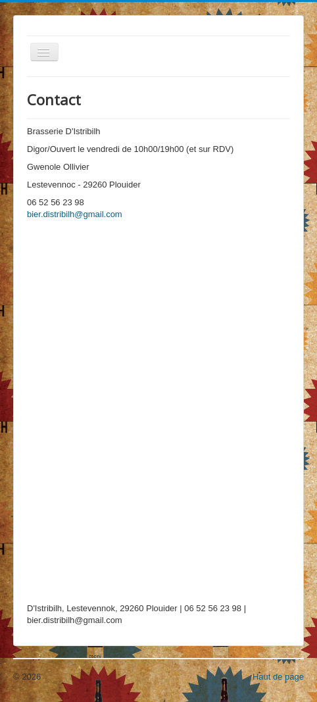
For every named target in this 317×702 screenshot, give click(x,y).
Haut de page (278, 677)
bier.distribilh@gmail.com (74, 214)
